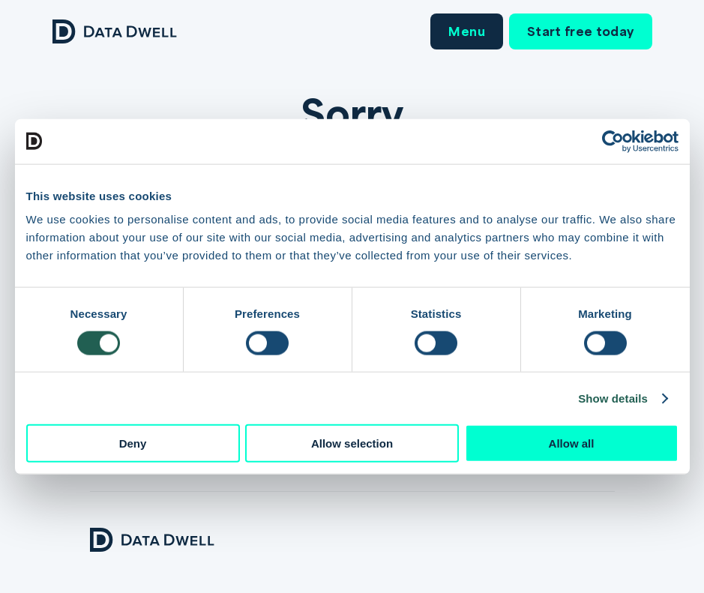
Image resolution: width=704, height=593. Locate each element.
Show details (613, 397)
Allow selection (352, 443)
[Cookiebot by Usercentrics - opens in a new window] (613, 141)
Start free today (580, 31)
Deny (133, 443)
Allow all (572, 443)
